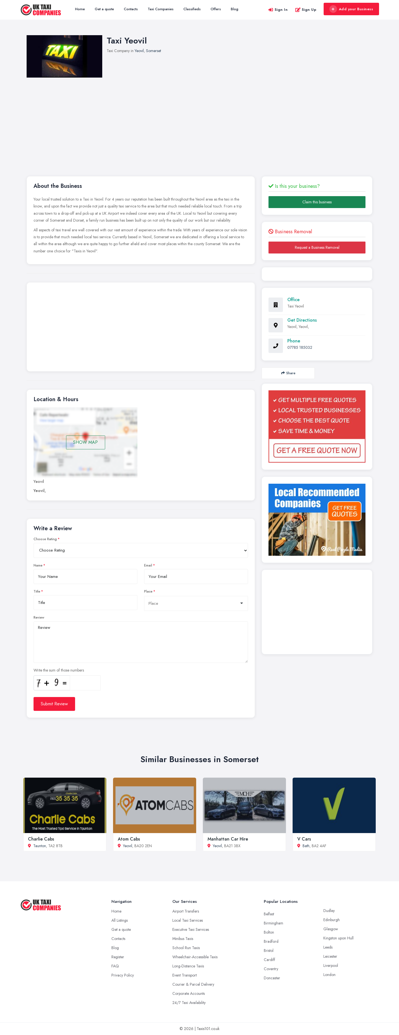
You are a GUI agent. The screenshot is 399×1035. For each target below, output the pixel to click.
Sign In (278, 9)
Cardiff (269, 959)
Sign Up (305, 9)
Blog (234, 9)
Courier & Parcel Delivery (193, 984)
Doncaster (272, 978)
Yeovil (139, 50)
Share (288, 373)
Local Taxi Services (187, 920)
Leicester (330, 956)
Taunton (39, 846)
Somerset (153, 50)
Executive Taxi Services (190, 929)
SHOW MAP (85, 442)
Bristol (268, 950)
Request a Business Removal (317, 247)
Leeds (327, 947)
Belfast (269, 914)
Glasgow (330, 929)
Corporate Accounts (188, 993)
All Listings (119, 920)
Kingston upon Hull (338, 938)
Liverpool (330, 965)
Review (39, 617)
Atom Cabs (129, 839)
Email (148, 565)
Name (38, 565)
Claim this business (317, 202)
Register (117, 957)
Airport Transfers (185, 911)
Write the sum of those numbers (59, 670)
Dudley (329, 910)
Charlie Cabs (41, 839)
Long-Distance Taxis (188, 966)
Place (148, 591)
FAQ (115, 966)
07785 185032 (299, 347)
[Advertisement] (199, 119)
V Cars (304, 839)
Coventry (271, 969)
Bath (306, 846)
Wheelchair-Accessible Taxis (195, 957)
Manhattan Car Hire (228, 839)
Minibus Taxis (182, 938)
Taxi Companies (160, 9)
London (329, 974)
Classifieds (192, 9)
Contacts (131, 9)
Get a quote (104, 9)
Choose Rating (45, 539)
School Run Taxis (186, 948)
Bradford (271, 941)
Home (80, 9)
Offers (216, 9)
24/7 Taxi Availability (189, 1002)
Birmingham (273, 923)
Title (37, 591)
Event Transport (184, 975)
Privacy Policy (122, 975)
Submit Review (54, 704)
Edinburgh (331, 920)
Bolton (269, 932)
